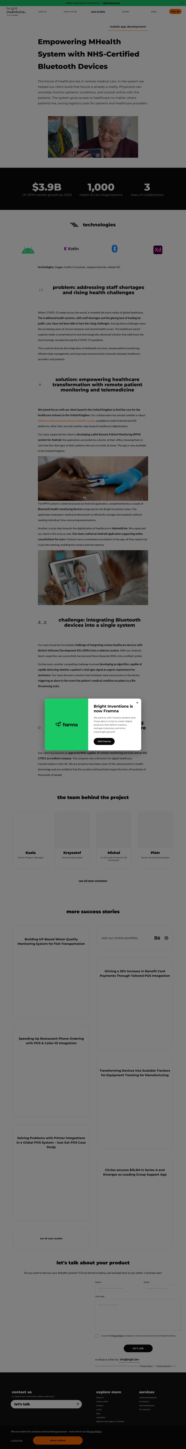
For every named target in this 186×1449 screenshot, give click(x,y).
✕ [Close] (137, 702)
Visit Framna (104, 741)
